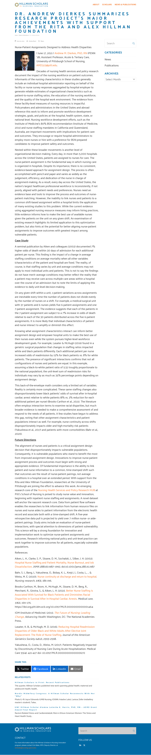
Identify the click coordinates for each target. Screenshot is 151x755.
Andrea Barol (32, 41)
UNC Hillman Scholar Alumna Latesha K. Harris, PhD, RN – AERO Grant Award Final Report (56, 708)
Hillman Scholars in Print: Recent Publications (42, 682)
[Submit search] (134, 43)
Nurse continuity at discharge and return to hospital (66, 576)
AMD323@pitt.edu (46, 65)
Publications (112, 65)
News (42, 41)
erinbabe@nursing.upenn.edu (25, 747)
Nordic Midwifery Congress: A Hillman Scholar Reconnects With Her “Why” (55, 695)
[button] (23, 669)
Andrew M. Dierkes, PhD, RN (71, 53)
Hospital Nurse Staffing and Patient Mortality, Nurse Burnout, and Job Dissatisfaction (54, 564)
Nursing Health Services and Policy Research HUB (66, 490)
